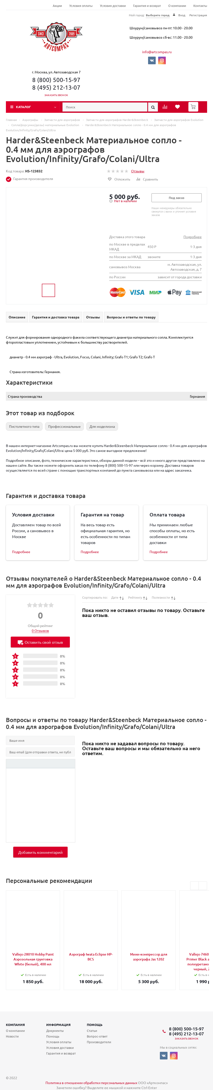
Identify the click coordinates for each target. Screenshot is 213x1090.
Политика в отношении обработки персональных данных (91, 1082)
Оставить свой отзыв (40, 642)
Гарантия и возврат (147, 6)
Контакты (200, 6)
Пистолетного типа (24, 426)
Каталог (23, 107)
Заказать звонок (56, 95)
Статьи (92, 1030)
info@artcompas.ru (157, 52)
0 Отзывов (40, 630)
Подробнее (192, 236)
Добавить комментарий (40, 852)
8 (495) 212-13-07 (56, 87)
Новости (12, 1036)
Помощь (95, 1025)
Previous (194, 886)
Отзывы (137, 171)
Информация (58, 1025)
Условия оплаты (80, 6)
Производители (99, 1042)
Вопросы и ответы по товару (131, 317)
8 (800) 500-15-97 (56, 79)
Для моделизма (102, 426)
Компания (15, 1025)
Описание (17, 317)
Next (203, 886)
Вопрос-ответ (97, 1036)
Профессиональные (64, 426)
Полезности (161, 597)
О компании (177, 6)
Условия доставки (113, 6)
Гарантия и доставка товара (55, 317)
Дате (114, 597)
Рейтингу (135, 597)
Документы (55, 1030)
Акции (57, 6)
